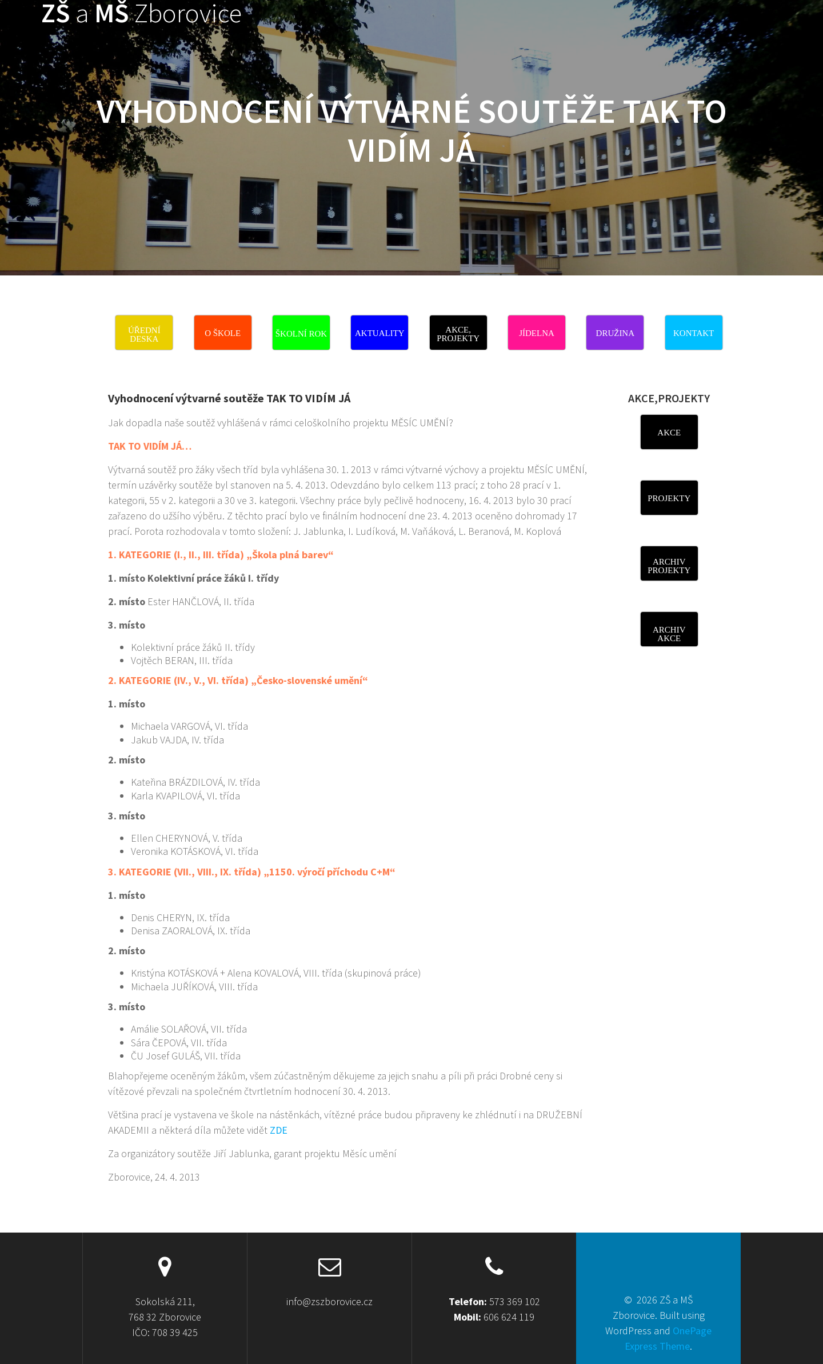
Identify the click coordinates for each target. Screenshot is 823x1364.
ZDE (277, 1130)
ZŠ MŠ (141, 13)
